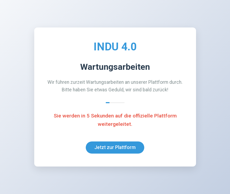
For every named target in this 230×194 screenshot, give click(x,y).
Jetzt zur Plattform (115, 147)
